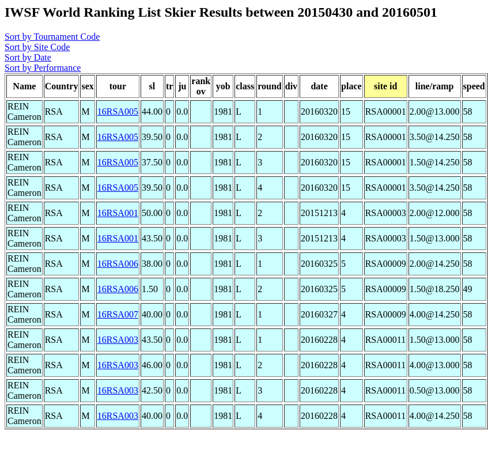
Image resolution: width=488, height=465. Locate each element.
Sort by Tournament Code (52, 36)
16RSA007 (117, 314)
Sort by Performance (43, 68)
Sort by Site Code (37, 47)
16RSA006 (117, 264)
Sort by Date (28, 57)
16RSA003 (117, 340)
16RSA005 (117, 111)
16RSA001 (117, 213)
